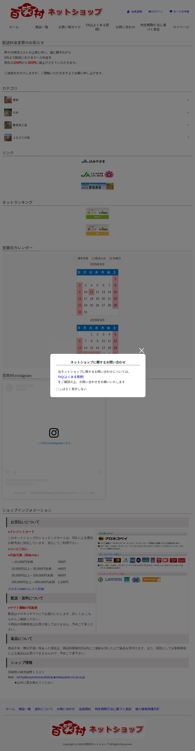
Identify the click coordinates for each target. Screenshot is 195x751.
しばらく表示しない (71, 389)
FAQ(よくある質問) (71, 376)
